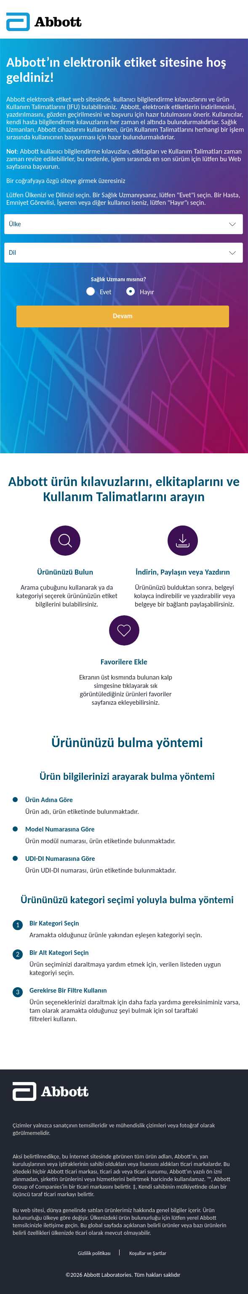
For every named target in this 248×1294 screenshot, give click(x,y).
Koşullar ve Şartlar (147, 1253)
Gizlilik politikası (94, 1253)
